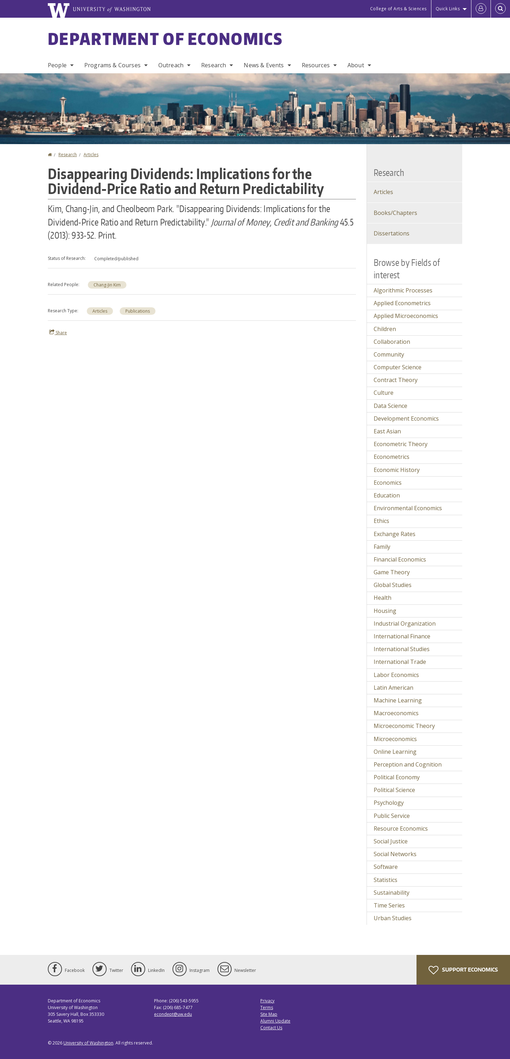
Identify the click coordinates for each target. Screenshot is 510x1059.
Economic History (397, 470)
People (57, 65)
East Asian (387, 431)
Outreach (170, 65)
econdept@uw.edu (173, 1014)
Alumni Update (275, 1021)
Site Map (268, 1014)
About (355, 65)
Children (385, 329)
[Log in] (481, 9)
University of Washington (88, 1043)
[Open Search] (500, 9)
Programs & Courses (112, 65)
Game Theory (392, 572)
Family (382, 547)
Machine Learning (398, 700)
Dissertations (391, 233)
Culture (383, 393)
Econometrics (391, 457)
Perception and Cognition (408, 764)
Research (213, 65)
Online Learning (395, 752)
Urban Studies (393, 918)
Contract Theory (396, 380)
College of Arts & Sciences (398, 9)
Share (58, 332)
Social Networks (395, 854)
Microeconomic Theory (404, 726)
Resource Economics (401, 828)
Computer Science (397, 367)
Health (382, 598)
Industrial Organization (405, 623)
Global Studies (393, 585)
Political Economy (397, 777)
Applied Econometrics (402, 303)
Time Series (389, 905)
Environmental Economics (408, 508)
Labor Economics (396, 675)
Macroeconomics (396, 713)
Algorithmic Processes (403, 290)
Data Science (390, 406)
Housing (385, 611)
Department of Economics (165, 38)
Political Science (394, 790)
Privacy (267, 1001)
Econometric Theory (400, 444)
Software (386, 867)
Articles (91, 155)
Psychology (389, 803)
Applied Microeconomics (406, 316)
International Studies (402, 649)
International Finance (402, 636)
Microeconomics (395, 739)
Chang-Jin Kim (107, 285)
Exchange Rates (394, 534)
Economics (388, 482)
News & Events (264, 65)
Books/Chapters (395, 213)
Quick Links (448, 9)
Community (389, 354)
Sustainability (391, 892)
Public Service (392, 816)
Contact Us (271, 1028)
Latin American (393, 687)
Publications (137, 311)
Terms (266, 1007)
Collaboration (392, 342)
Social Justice (391, 841)
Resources (316, 65)
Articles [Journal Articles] (383, 192)
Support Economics (463, 970)
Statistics (385, 880)
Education (387, 495)
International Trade (400, 662)
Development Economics (406, 418)
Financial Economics (400, 559)
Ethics (381, 521)
